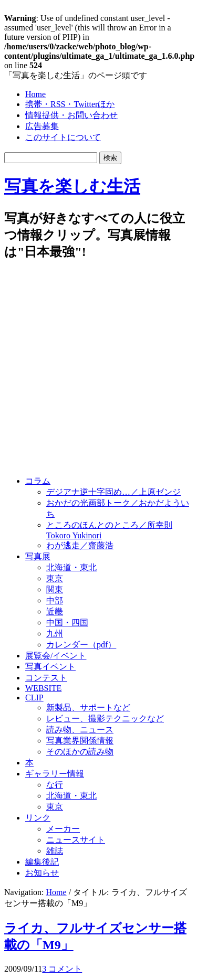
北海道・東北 (71, 567)
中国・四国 (67, 622)
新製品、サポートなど (88, 707)
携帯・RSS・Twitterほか (70, 104)
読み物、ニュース (79, 729)
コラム (37, 480)
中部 (54, 600)
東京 (54, 578)
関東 (54, 589)
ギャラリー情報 (54, 773)
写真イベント (50, 666)
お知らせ (42, 872)
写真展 (37, 556)
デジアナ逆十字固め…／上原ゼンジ (113, 491)
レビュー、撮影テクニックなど (105, 718)
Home (35, 94)
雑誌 (54, 850)
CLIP (34, 697)
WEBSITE (43, 688)
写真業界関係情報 (79, 740)
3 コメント (62, 968)
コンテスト (46, 677)
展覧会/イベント (55, 655)
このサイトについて (63, 137)
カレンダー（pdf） (81, 644)
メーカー (63, 828)
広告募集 (42, 126)
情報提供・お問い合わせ (71, 115)
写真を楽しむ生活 (72, 186)
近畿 (54, 611)
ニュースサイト (75, 839)
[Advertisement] (98, 369)
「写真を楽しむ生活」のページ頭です (75, 75)
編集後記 (42, 861)
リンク (37, 817)
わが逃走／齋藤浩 (79, 545)
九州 (54, 633)
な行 (54, 784)
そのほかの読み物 (79, 751)
